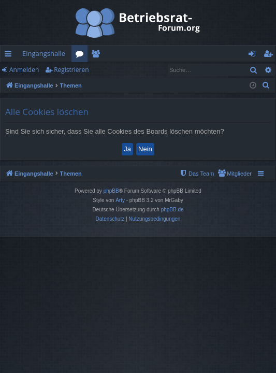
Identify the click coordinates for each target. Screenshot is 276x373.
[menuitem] (266, 85)
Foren (82, 55)
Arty (120, 200)
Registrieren (71, 69)
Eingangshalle (43, 53)
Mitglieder (98, 55)
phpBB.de (172, 209)
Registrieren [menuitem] (270, 55)
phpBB (111, 191)
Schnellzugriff (10, 55)
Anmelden (24, 69)
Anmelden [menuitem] (255, 55)
